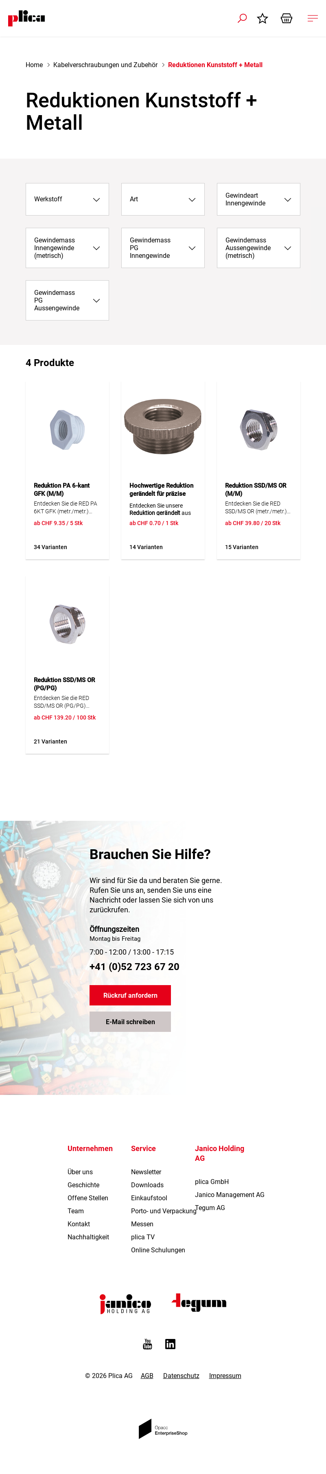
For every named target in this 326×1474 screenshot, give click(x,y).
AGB (147, 1376)
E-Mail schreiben (130, 1022)
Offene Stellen (88, 1198)
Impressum (225, 1376)
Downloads (147, 1185)
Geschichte (83, 1185)
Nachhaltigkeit (88, 1237)
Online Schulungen (158, 1250)
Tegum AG (210, 1208)
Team (76, 1211)
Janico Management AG (230, 1195)
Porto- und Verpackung (164, 1211)
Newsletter (146, 1172)
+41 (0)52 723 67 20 (134, 966)
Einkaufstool (149, 1198)
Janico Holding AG (219, 1153)
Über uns (80, 1172)
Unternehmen (90, 1148)
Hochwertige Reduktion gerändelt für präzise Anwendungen (161, 494)
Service (143, 1148)
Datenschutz (181, 1376)
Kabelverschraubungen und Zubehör (105, 65)
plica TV (143, 1237)
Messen (142, 1224)
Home (34, 65)
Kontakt (79, 1224)
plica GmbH (212, 1182)
